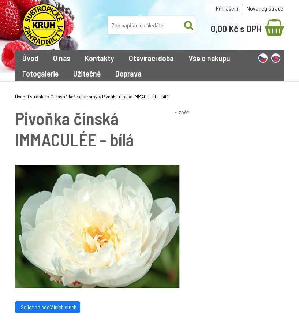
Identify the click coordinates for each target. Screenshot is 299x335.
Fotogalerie (40, 73)
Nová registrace (265, 8)
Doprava (128, 73)
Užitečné (87, 73)
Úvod (30, 58)
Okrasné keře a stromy (74, 96)
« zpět (182, 111)
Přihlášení (227, 8)
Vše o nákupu (209, 58)
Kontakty (99, 58)
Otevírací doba (151, 58)
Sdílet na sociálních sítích (47, 307)
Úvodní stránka (30, 96)
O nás (61, 58)
